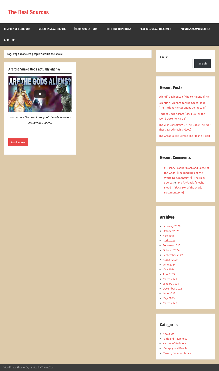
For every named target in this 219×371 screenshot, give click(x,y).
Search (164, 56)
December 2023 (172, 288)
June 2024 (169, 264)
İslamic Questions (85, 29)
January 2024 (171, 283)
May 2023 (169, 298)
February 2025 (172, 245)
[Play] (40, 94)
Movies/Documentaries (195, 29)
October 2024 (171, 250)
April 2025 (169, 240)
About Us (9, 40)
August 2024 (170, 259)
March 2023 (170, 302)
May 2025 (169, 235)
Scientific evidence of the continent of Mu (184, 96)
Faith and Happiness (118, 29)
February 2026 (172, 226)
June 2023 (169, 293)
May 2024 (169, 269)
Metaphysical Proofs (52, 29)
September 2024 (173, 254)
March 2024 (170, 278)
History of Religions (17, 29)
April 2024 (169, 274)
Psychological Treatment (156, 29)
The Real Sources (32, 11)
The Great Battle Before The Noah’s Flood (184, 135)
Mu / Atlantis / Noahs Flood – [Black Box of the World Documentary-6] (184, 187)
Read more (17, 142)
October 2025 (171, 230)
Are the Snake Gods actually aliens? (35, 69)
